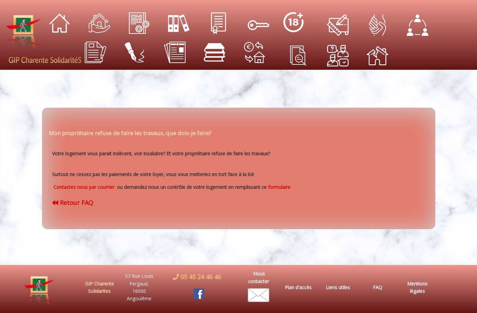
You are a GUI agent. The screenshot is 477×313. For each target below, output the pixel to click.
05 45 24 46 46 (200, 277)
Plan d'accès (298, 287)
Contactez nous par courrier (84, 187)
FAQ (377, 287)
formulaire (279, 187)
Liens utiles (338, 287)
